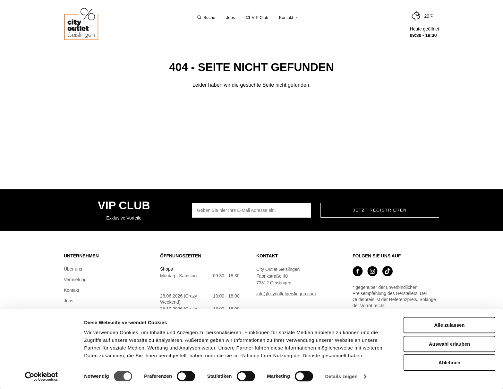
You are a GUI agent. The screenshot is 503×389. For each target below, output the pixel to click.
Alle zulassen (449, 325)
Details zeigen (341, 376)
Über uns (73, 269)
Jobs (68, 300)
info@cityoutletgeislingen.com (286, 293)
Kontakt (71, 290)
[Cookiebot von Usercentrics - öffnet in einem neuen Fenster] (41, 376)
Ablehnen (449, 362)
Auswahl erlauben (449, 344)
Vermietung (75, 279)
